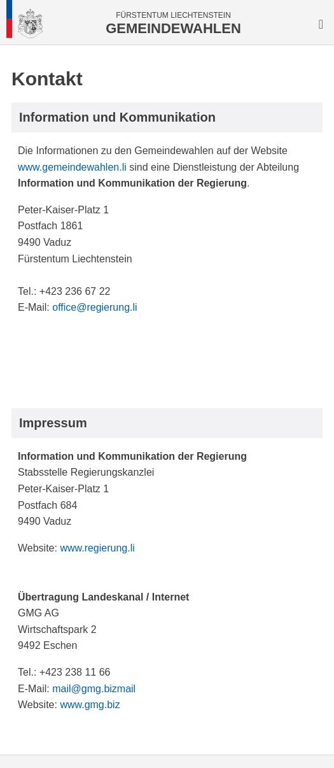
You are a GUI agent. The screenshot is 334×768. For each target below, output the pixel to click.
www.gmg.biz (90, 704)
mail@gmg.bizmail (94, 688)
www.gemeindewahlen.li (72, 167)
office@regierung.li (94, 307)
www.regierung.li (97, 548)
